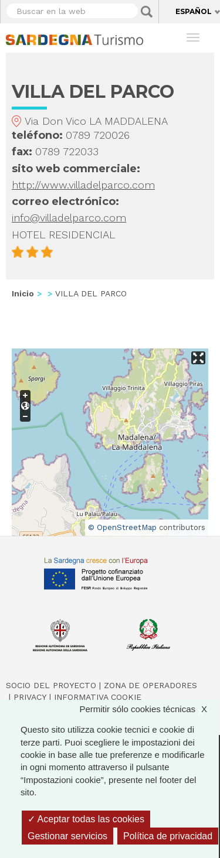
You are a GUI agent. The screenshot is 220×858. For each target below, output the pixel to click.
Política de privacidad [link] (167, 836)
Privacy (29, 697)
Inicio (23, 293)
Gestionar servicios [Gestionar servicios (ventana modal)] (67, 836)
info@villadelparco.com (69, 217)
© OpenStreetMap (122, 527)
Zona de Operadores (150, 685)
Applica (147, 11)
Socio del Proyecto (51, 685)
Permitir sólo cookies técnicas (149, 709)
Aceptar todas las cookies (86, 819)
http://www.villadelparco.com (83, 185)
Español (193, 11)
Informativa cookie (97, 697)
